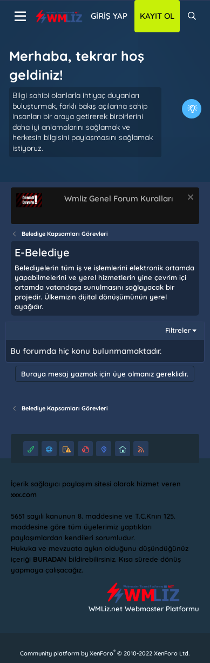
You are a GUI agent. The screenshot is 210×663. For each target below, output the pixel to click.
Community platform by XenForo (104, 653)
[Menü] (20, 16)
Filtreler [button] (178, 330)
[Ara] (191, 16)
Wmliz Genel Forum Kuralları (118, 198)
